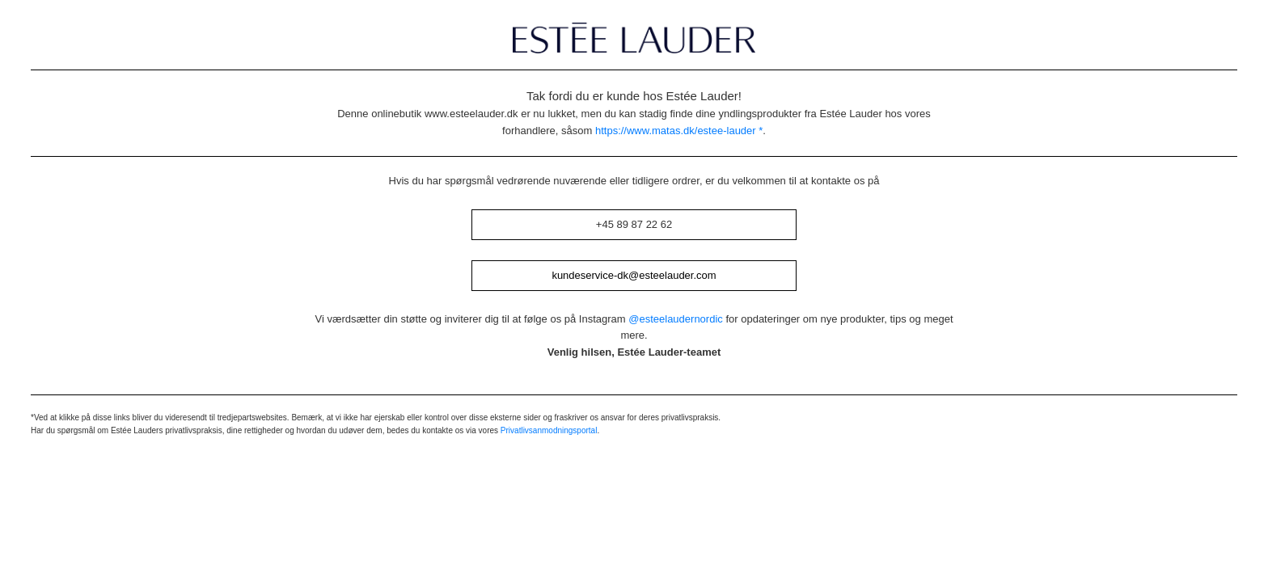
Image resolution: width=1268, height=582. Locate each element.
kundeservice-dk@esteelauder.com (634, 275)
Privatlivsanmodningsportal (549, 430)
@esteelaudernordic (675, 319)
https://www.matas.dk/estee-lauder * (679, 130)
